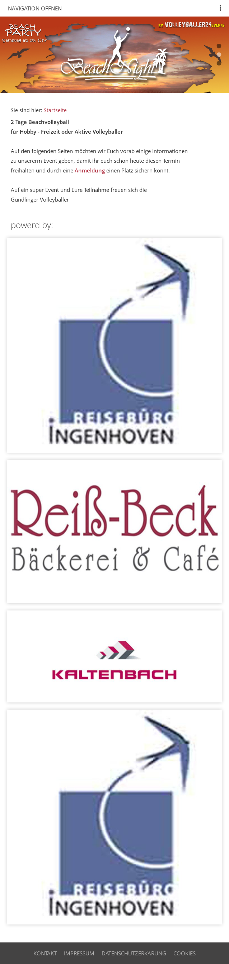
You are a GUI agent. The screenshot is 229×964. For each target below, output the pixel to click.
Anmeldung (90, 170)
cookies (184, 953)
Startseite (55, 110)
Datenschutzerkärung (134, 953)
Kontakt (45, 953)
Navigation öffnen (35, 8)
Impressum (79, 953)
